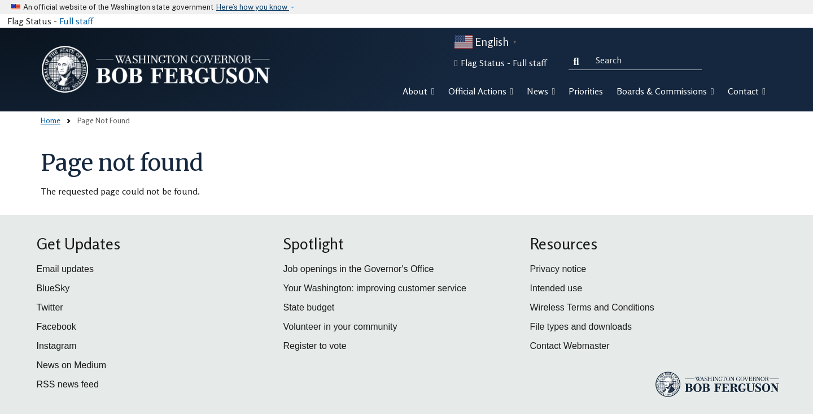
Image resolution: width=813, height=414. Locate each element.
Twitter (50, 307)
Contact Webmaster (570, 346)
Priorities (586, 91)
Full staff (76, 21)
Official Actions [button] (480, 91)
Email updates (65, 269)
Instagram (57, 346)
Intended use (556, 288)
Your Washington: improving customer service (374, 288)
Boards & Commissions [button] (665, 91)
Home (50, 120)
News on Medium (72, 365)
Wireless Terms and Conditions (592, 307)
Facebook (56, 326)
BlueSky (53, 288)
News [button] (541, 91)
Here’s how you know (252, 7)
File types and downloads (581, 326)
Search (579, 60)
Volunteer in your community (340, 326)
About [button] (418, 91)
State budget (309, 307)
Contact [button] (747, 91)
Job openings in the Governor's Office (358, 269)
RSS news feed (68, 384)
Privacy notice (558, 269)
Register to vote (315, 346)
